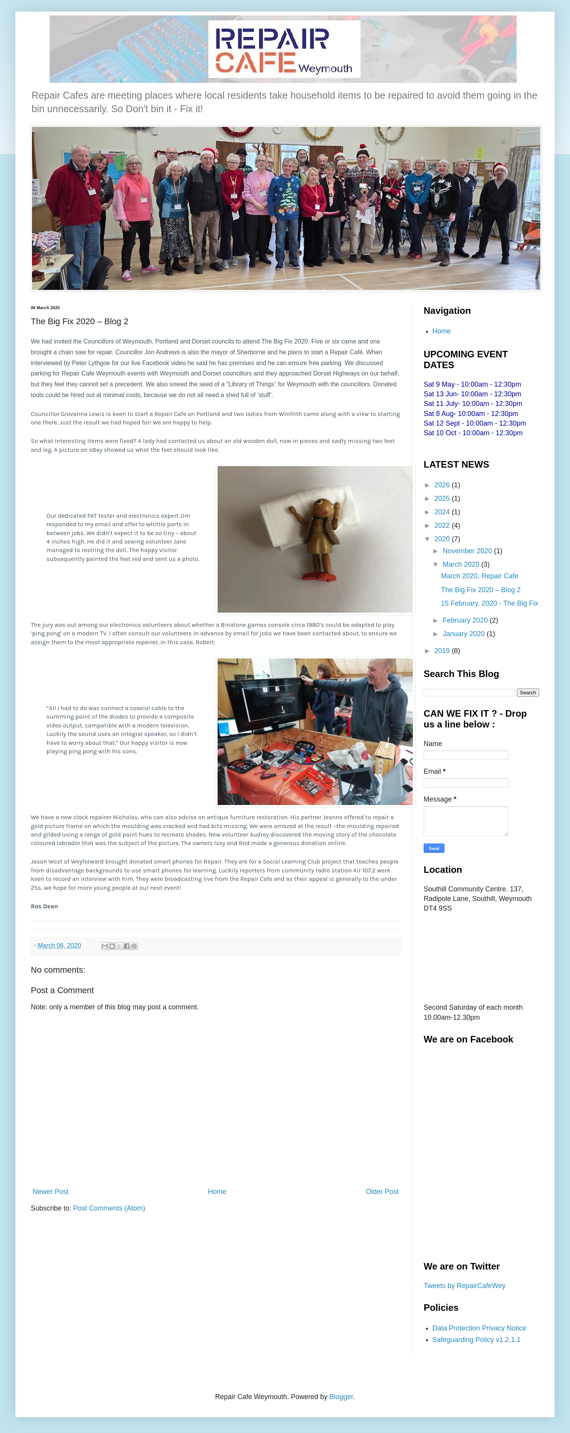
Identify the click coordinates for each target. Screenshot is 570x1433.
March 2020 (462, 564)
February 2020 (466, 620)
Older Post (382, 1192)
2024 (443, 512)
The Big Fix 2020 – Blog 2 (481, 590)
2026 (443, 485)
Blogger (341, 1397)
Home (217, 1192)
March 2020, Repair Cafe (479, 576)
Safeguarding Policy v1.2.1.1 (477, 1340)
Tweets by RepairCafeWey (465, 1286)
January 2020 (464, 634)
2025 (443, 498)
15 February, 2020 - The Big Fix (489, 603)
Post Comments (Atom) (109, 1208)
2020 (443, 539)
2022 (443, 525)
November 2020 (468, 551)
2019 (443, 651)
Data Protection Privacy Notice (479, 1328)
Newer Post (51, 1192)
